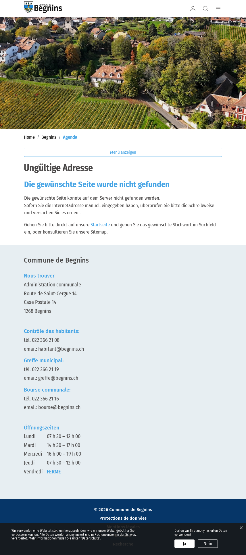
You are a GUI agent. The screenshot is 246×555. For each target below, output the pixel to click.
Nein (207, 543)
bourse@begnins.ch (59, 407)
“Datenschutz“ (90, 538)
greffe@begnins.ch (58, 378)
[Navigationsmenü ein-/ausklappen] (217, 8)
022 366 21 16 (45, 399)
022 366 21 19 (45, 369)
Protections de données (123, 518)
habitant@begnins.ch (61, 349)
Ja (184, 543)
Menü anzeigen (123, 152)
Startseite (100, 225)
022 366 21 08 (45, 340)
